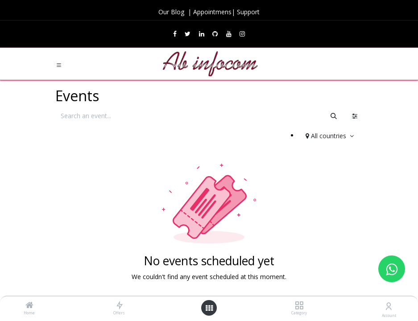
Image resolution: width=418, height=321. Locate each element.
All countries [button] (327, 136)
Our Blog (172, 12)
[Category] (299, 305)
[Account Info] (389, 306)
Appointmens (212, 12)
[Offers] (119, 305)
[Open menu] (209, 308)
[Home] (29, 305)
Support (248, 12)
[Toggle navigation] (58, 64)
